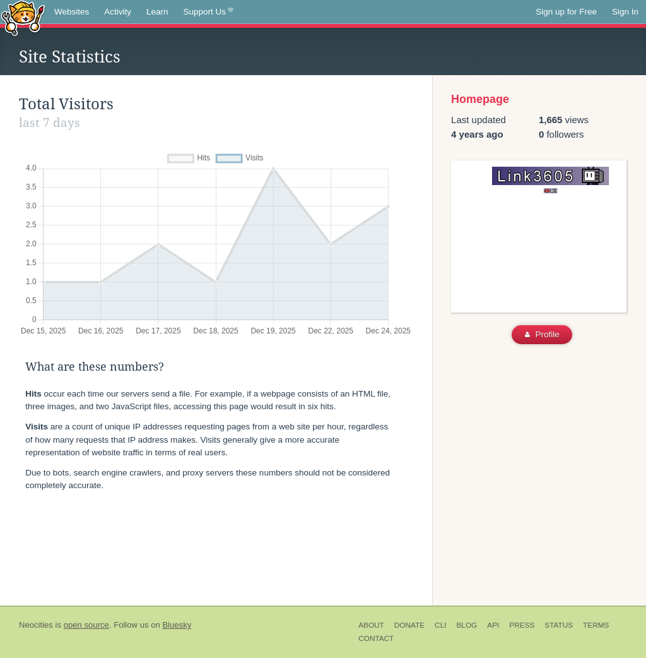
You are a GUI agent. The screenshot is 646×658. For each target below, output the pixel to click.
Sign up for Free (566, 11)
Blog (466, 625)
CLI (440, 625)
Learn (157, 11)
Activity (117, 11)
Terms (596, 625)
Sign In (625, 11)
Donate (409, 625)
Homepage (480, 99)
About (371, 625)
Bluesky (176, 625)
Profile (542, 334)
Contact (376, 638)
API (493, 625)
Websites (71, 11)
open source (86, 625)
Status (558, 625)
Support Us (208, 12)
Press (521, 625)
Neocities (36, 625)
